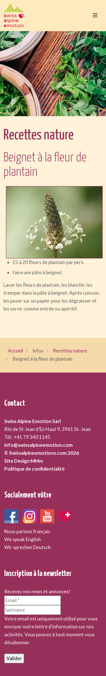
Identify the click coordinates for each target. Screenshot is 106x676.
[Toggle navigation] (95, 15)
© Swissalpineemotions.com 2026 (41, 453)
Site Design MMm (23, 461)
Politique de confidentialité (34, 469)
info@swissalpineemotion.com (38, 445)
